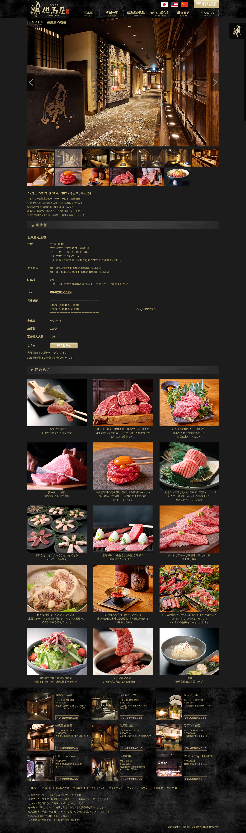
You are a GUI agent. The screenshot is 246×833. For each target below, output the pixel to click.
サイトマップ (116, 788)
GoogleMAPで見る (146, 309)
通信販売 (77, 788)
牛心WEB (172, 788)
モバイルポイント (95, 788)
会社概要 (158, 788)
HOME (34, 788)
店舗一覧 (46, 788)
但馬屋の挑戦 (62, 788)
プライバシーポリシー (138, 788)
